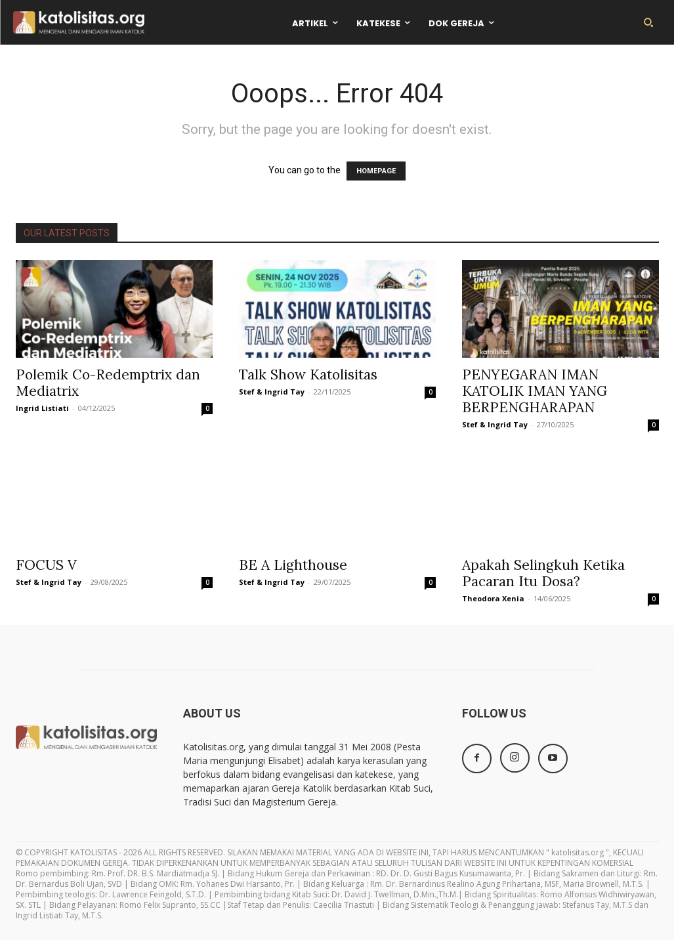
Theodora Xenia (493, 598)
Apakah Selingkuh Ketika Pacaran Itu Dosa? (543, 573)
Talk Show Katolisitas (308, 374)
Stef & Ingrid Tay (272, 391)
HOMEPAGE (376, 171)
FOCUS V (46, 565)
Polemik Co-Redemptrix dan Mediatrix (108, 383)
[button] (648, 22)
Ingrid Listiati (42, 408)
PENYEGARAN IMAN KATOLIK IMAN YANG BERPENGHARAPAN (534, 391)
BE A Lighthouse (293, 565)
